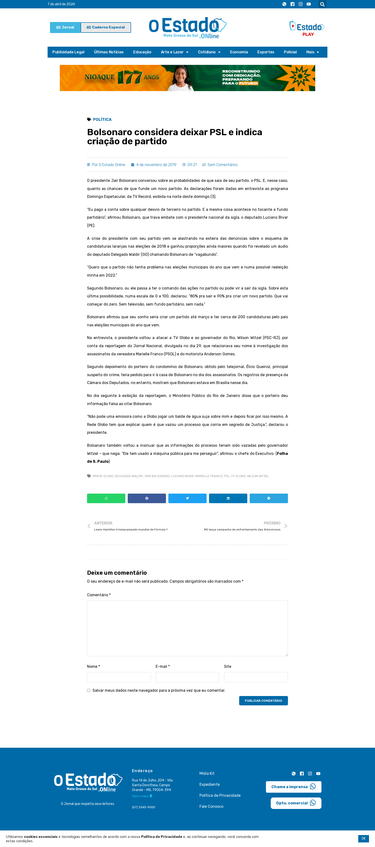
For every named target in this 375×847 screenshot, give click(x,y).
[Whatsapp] (284, 4)
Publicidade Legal (68, 52)
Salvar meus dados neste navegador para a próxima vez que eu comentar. (159, 690)
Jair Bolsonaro (157, 476)
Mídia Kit (207, 773)
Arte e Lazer (174, 52)
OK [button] (364, 838)
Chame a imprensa (293, 786)
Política (102, 119)
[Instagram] (300, 4)
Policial (290, 52)
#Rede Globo (103, 476)
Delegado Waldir (129, 476)
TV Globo (238, 476)
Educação (142, 52)
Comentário (99, 595)
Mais (312, 52)
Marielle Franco (208, 476)
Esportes (265, 52)
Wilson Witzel (258, 476)
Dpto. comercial (296, 802)
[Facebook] (292, 4)
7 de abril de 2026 (61, 4)
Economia (239, 52)
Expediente (209, 784)
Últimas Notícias (109, 52)
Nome (93, 666)
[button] (322, 4)
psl (227, 476)
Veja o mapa (142, 796)
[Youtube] (308, 4)
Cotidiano (209, 52)
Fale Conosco (211, 806)
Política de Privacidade (220, 795)
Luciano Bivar (182, 476)
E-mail (163, 666)
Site (227, 666)
